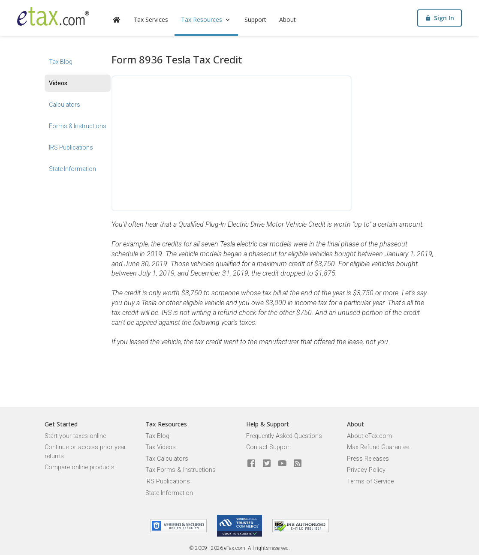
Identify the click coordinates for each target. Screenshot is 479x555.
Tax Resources (206, 19)
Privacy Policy (366, 470)
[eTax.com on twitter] (267, 464)
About (287, 19)
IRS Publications (71, 147)
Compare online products (79, 467)
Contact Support (268, 447)
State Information (72, 168)
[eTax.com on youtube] (282, 464)
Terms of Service (370, 481)
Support (255, 19)
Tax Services (150, 19)
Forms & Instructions (77, 126)
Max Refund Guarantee (378, 447)
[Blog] (297, 464)
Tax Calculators (166, 458)
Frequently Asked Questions (284, 436)
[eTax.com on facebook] (251, 464)
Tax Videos (160, 447)
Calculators (64, 104)
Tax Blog (60, 61)
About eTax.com (369, 436)
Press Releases (368, 458)
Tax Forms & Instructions (180, 470)
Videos (58, 83)
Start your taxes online (75, 436)
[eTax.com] (53, 16)
